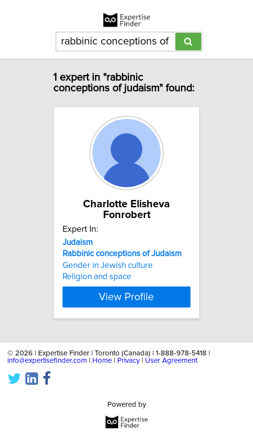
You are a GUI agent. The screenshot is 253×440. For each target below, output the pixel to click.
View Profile (126, 296)
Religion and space (97, 276)
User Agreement (171, 360)
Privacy (128, 360)
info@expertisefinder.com (47, 360)
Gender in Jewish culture (108, 265)
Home (102, 360)
